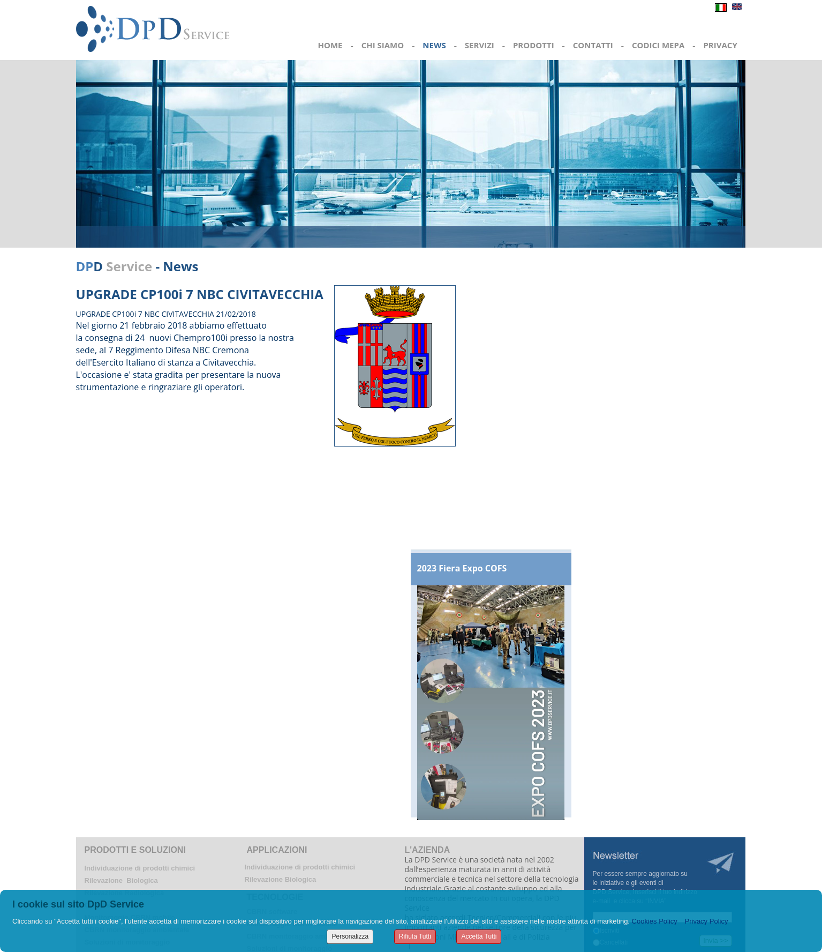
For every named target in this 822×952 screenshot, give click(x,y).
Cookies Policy (654, 921)
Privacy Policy (706, 921)
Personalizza (349, 936)
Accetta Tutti (478, 936)
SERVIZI (479, 45)
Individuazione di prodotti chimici (140, 868)
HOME (330, 45)
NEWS (434, 45)
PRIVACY (720, 45)
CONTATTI (593, 45)
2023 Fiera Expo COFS (462, 568)
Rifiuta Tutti (415, 936)
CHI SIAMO (382, 45)
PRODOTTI (533, 45)
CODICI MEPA (658, 45)
